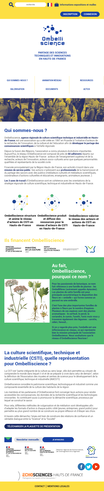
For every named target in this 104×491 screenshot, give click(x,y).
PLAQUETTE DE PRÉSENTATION (33, 426)
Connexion (90, 14)
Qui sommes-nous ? (17, 80)
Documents (52, 89)
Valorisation (17, 89)
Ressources (86, 80)
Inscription (70, 14)
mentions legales (58, 486)
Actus (86, 89)
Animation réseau (51, 80)
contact (40, 486)
